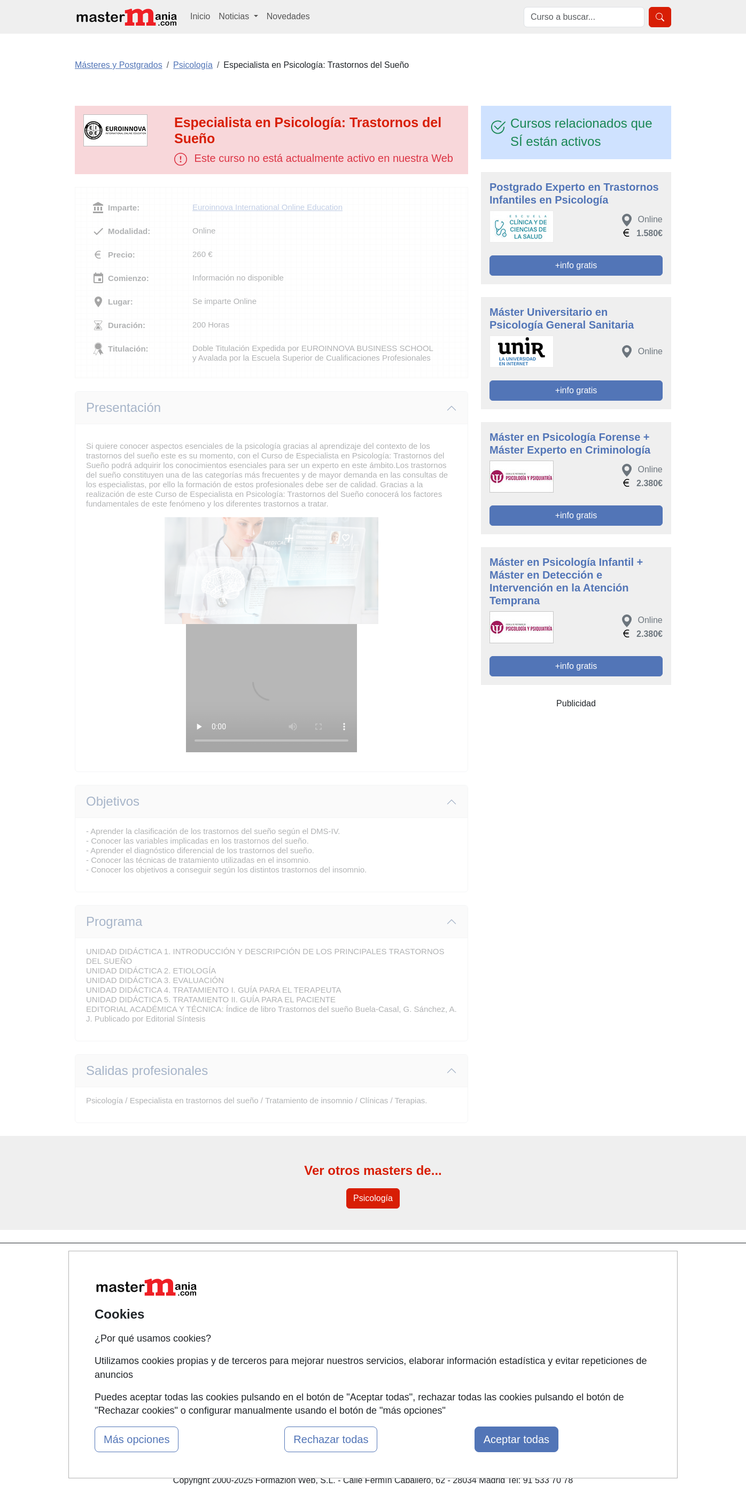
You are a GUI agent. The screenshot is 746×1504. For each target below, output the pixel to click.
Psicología (373, 1198)
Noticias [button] (235, 16)
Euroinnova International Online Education (267, 207)
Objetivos (112, 801)
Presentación (123, 407)
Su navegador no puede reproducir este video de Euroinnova (271, 688)
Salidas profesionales (147, 1070)
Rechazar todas (330, 1439)
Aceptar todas (516, 1439)
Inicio (200, 16)
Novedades (288, 16)
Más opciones (136, 1439)
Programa (114, 921)
